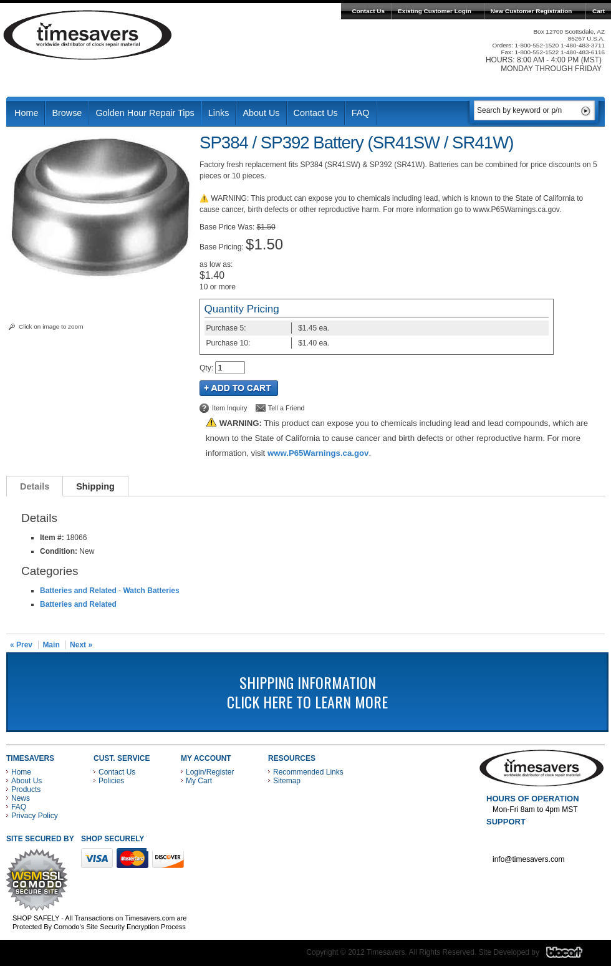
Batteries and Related (78, 590)
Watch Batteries (151, 590)
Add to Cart (239, 388)
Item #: (53, 537)
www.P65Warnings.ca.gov (317, 453)
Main (50, 644)
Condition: (58, 551)
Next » (81, 644)
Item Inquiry (229, 408)
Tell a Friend (286, 408)
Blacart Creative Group (572, 955)
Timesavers (88, 34)
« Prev (21, 644)
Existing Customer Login (434, 10)
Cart (598, 10)
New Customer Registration (531, 10)
